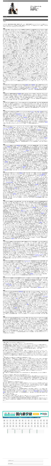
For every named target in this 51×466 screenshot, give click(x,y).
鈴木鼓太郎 (18, 113)
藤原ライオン (23, 210)
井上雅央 (24, 166)
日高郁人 (27, 84)
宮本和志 (46, 137)
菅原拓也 (33, 84)
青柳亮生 (31, 273)
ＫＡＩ (30, 88)
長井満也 (36, 184)
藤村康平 (43, 174)
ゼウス (25, 151)
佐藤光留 (25, 117)
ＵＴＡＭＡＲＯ (36, 255)
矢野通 (15, 307)
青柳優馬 (8, 146)
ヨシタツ (14, 249)
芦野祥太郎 (21, 291)
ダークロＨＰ (10, 463)
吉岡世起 (14, 193)
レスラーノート (10, 460)
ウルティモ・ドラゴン (7, 128)
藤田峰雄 (34, 207)
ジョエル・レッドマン (39, 254)
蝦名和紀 (42, 213)
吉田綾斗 (10, 284)
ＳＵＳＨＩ (32, 111)
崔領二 (24, 167)
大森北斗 (12, 238)
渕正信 (19, 120)
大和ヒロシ (36, 88)
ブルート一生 (45, 296)
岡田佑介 (21, 173)
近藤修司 (19, 93)
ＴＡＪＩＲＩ (39, 196)
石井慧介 (11, 127)
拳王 (17, 298)
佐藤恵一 (41, 222)
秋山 (38, 111)
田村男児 (39, 287)
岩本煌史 (46, 206)
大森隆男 (6, 161)
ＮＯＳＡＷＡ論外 (9, 182)
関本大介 (27, 150)
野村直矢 (18, 145)
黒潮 (5, 169)
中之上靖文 (41, 175)
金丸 (41, 111)
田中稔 (15, 188)
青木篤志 (39, 129)
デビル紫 (7, 283)
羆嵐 (28, 304)
